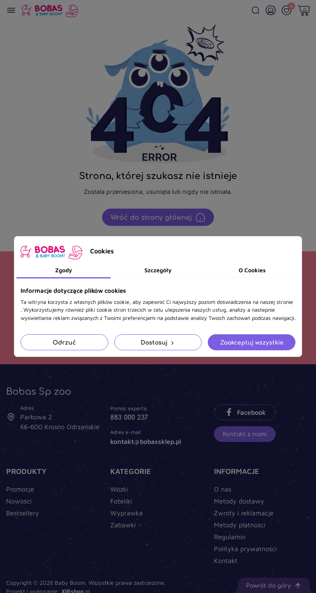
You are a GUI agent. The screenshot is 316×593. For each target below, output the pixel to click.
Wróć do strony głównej (158, 217)
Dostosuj (158, 342)
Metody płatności (239, 525)
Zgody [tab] (63, 270)
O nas (222, 489)
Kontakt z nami (245, 434)
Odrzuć (64, 342)
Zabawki (123, 525)
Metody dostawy (239, 501)
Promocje (20, 489)
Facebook (245, 412)
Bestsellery (22, 513)
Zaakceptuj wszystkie (251, 342)
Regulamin (230, 536)
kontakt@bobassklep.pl (145, 441)
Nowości (19, 501)
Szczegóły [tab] (158, 270)
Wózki (119, 489)
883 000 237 (129, 417)
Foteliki (121, 501)
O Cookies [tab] (252, 270)
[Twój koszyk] (303, 10)
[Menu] (11, 10)
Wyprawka (126, 513)
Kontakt (225, 560)
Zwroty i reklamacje (244, 513)
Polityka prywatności (245, 548)
